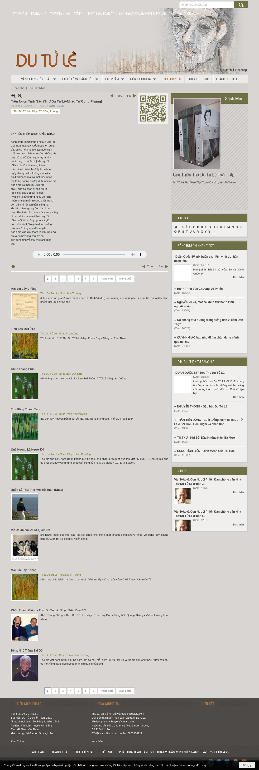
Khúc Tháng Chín (22, 369)
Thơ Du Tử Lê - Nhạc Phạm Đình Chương (64, 655)
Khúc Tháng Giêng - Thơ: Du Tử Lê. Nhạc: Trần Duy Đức (49, 610)
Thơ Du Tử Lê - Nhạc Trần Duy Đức (61, 373)
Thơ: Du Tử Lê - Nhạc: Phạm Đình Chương (65, 454)
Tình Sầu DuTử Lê (23, 329)
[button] (39, 79)
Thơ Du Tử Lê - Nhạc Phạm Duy (59, 333)
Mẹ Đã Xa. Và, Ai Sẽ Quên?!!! (30, 530)
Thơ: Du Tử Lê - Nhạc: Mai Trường (60, 293)
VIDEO (182, 471)
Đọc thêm (239, 277)
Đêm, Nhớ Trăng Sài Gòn (27, 650)
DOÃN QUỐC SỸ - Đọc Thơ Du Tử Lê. (200, 372)
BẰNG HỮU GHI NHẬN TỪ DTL (197, 245)
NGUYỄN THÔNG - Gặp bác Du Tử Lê (202, 406)
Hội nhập (241, 70)
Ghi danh (226, 70)
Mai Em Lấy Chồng (23, 288)
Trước (118, 95)
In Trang (13, 266)
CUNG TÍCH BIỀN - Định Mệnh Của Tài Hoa (206, 451)
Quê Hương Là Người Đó (27, 449)
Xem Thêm (17, 741)
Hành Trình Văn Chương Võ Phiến (200, 288)
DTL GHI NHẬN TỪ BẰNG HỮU (197, 361)
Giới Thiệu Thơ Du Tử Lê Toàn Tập (204, 175)
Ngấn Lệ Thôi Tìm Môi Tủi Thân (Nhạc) (37, 489)
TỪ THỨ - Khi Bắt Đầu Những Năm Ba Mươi (206, 437)
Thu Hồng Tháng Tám (25, 409)
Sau (129, 95)
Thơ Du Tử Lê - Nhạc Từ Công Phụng (36, 111)
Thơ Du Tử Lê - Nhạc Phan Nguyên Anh (63, 413)
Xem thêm (97, 741)
